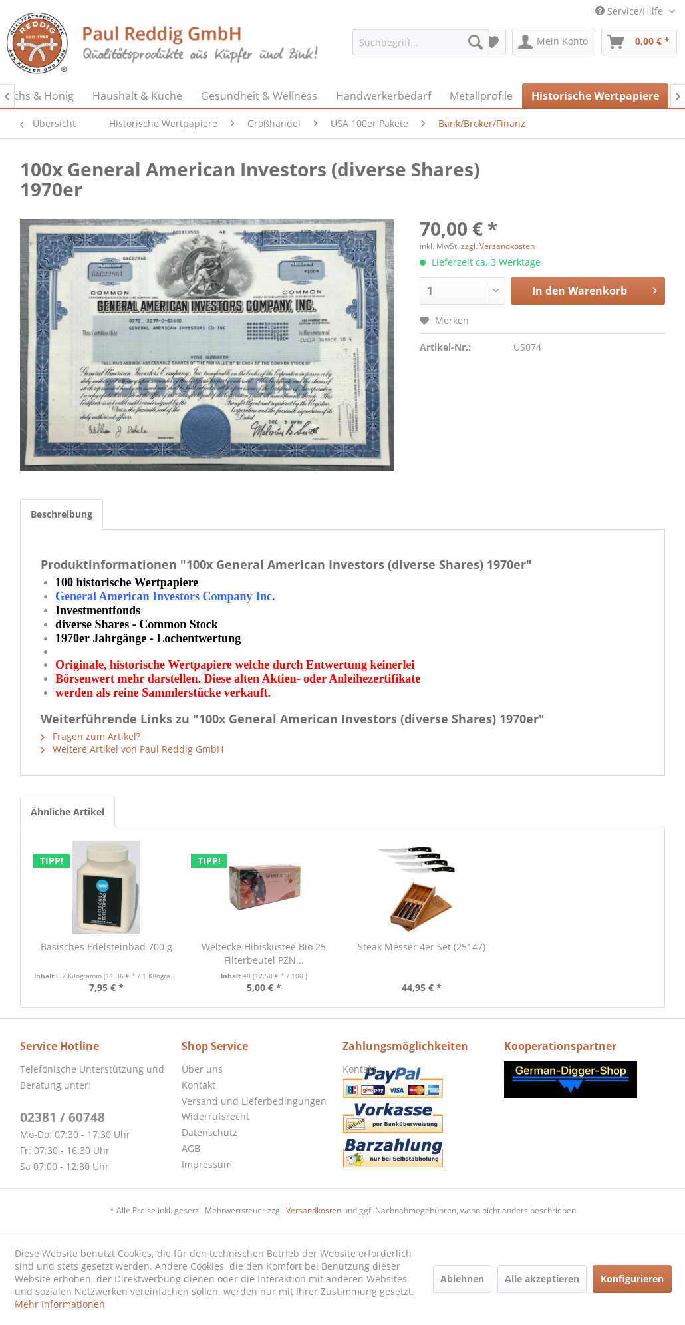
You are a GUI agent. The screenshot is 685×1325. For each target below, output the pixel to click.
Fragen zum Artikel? (90, 736)
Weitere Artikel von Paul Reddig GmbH (132, 749)
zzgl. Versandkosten (498, 246)
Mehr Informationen (60, 1304)
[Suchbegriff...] (420, 42)
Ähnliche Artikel (67, 811)
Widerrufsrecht (215, 1116)
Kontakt (198, 1085)
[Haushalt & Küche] (137, 95)
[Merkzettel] (492, 42)
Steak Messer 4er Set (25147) (421, 946)
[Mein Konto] (553, 42)
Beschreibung (61, 514)
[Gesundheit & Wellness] (259, 95)
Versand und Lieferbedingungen (254, 1101)
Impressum (207, 1164)
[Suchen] (475, 42)
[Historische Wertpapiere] (595, 95)
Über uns (202, 1069)
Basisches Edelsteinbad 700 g (106, 946)
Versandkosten (313, 1210)
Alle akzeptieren (542, 1278)
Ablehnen (462, 1278)
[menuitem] (420, 42)
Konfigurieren (632, 1278)
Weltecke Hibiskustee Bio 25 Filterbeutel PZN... (264, 953)
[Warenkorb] (639, 42)
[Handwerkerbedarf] (383, 95)
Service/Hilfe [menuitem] (630, 11)
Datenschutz (209, 1132)
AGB (191, 1148)
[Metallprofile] (481, 95)
